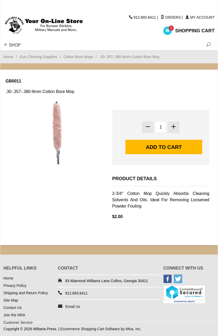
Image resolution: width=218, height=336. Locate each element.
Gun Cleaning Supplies (38, 57)
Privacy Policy (14, 285)
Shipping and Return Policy (25, 293)
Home (8, 57)
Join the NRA (14, 315)
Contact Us (12, 308)
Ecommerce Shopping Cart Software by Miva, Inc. (101, 329)
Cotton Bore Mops (78, 57)
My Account (200, 17)
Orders (171, 17)
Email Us (72, 306)
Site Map (10, 300)
